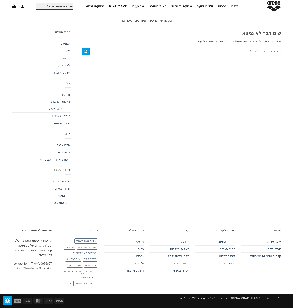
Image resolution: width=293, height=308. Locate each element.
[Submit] (32, 6)
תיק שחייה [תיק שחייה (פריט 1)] (67, 283)
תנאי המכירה (62, 202)
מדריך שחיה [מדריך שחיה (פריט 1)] (90, 259)
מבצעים (138, 6)
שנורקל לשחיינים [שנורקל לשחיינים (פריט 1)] (87, 277)
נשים (234, 6)
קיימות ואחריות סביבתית (55, 159)
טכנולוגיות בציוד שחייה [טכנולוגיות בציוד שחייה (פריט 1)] (84, 253)
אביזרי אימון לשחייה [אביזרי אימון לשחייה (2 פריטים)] (85, 240)
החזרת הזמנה (62, 181)
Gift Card (118, 6)
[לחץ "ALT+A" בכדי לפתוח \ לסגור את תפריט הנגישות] (7, 300)
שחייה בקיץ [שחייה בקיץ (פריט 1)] (90, 271)
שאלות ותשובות (61, 101)
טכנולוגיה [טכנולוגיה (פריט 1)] (69, 247)
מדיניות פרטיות (61, 116)
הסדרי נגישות (62, 123)
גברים (222, 6)
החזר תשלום (63, 188)
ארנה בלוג (64, 152)
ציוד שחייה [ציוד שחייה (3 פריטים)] (90, 265)
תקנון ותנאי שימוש (59, 108)
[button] (22, 6)
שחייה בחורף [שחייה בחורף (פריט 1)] (75, 265)
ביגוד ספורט (157, 6)
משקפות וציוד (181, 6)
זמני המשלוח (63, 195)
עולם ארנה (64, 145)
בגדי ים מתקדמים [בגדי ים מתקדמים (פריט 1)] (87, 247)
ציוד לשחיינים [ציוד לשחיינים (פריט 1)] (73, 259)
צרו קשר (65, 94)
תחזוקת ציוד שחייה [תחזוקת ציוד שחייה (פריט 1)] (86, 283)
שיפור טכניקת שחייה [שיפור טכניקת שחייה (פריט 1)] (70, 271)
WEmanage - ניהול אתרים (191, 298)
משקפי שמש (95, 6)
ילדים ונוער (205, 6)
